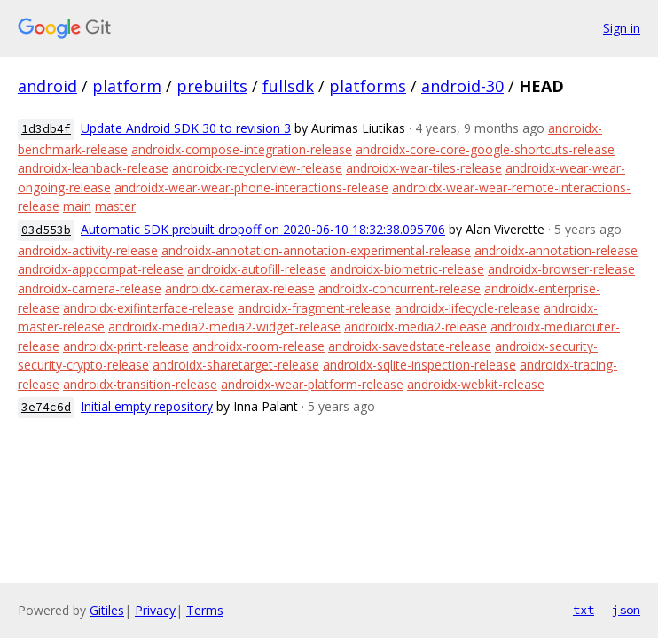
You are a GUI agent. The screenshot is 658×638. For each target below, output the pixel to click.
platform (126, 86)
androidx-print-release (126, 346)
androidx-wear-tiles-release (424, 168)
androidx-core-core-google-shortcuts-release (485, 149)
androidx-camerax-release (240, 288)
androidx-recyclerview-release (257, 168)
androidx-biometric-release (407, 269)
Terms (204, 610)
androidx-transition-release (140, 384)
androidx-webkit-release (475, 384)
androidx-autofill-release (256, 269)
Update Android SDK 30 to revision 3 (186, 128)
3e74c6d (46, 407)
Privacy (155, 610)
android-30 (462, 86)
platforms (367, 86)
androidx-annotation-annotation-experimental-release (316, 250)
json (626, 610)
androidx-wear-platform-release (312, 384)
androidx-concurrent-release (399, 288)
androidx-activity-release (88, 250)
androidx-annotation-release (556, 250)
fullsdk (288, 86)
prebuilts (211, 86)
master (115, 206)
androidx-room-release (258, 346)
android (47, 86)
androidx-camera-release (89, 288)
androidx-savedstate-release (409, 346)
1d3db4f (46, 128)
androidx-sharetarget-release (236, 364)
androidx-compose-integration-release (241, 149)
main (77, 206)
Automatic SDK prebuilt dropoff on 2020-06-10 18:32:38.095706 (263, 229)
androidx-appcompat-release (101, 269)
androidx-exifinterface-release (148, 308)
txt (583, 610)
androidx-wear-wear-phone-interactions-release (251, 187)
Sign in (621, 27)
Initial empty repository (147, 406)
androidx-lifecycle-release (467, 308)
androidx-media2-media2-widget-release (224, 326)
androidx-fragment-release (314, 308)
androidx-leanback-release (93, 168)
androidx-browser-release (561, 269)
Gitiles (107, 610)
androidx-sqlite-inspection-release (419, 364)
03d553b (46, 229)
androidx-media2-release (415, 326)
